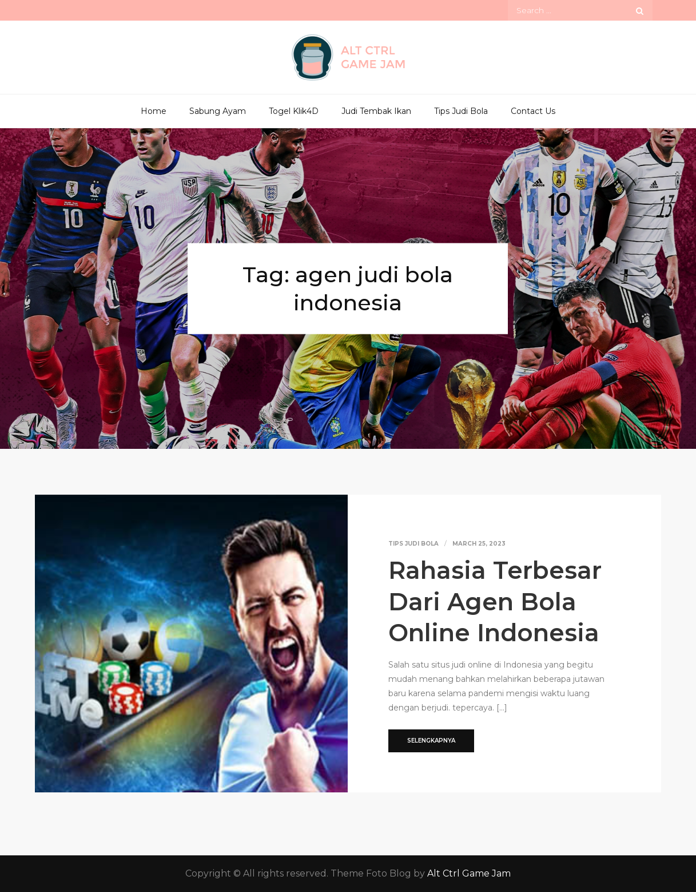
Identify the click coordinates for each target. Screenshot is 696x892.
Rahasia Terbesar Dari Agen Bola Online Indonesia (495, 601)
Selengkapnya (431, 740)
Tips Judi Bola (461, 111)
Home (153, 111)
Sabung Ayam (217, 111)
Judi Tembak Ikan (376, 111)
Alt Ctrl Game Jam (469, 873)
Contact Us (533, 111)
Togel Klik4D (294, 111)
